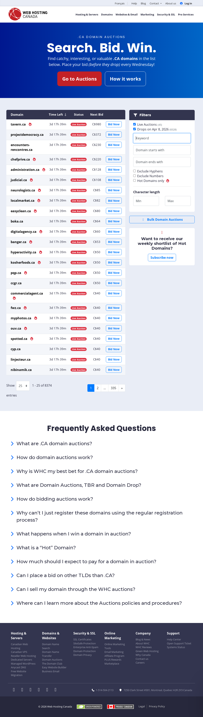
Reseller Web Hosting (23, 656)
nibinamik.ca (21, 370)
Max (171, 201)
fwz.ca (16, 308)
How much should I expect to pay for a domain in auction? (86, 561)
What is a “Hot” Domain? (46, 548)
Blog (143, 3)
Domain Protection (84, 651)
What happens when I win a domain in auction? (73, 534)
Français (119, 3)
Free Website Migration (18, 673)
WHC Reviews (144, 647)
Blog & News (143, 639)
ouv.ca (16, 328)
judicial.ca (19, 180)
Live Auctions (149, 124)
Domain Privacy (82, 655)
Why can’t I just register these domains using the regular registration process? (99, 516)
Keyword (142, 138)
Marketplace (111, 663)
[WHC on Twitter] (23, 690)
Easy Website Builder (54, 667)
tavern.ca (19, 124)
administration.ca (25, 169)
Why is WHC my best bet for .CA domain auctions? (77, 471)
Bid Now (114, 124)
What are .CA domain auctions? (54, 443)
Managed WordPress (23, 663)
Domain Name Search (50, 646)
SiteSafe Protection (84, 643)
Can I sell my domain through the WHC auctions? (75, 589)
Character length (146, 192)
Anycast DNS (18, 667)
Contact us (142, 659)
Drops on (157, 129)
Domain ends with (149, 162)
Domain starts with (150, 150)
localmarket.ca (23, 200)
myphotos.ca (21, 318)
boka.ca (17, 221)
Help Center (174, 639)
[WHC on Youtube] (48, 690)
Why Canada (143, 655)
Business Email (50, 671)
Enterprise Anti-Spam (85, 647)
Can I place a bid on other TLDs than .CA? (65, 575)
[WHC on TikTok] (56, 690)
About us (170, 3)
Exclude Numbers (150, 176)
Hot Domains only (153, 181)
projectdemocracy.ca (27, 134)
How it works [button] (125, 78)
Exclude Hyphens (150, 171)
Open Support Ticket (179, 643)
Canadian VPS (19, 652)
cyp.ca (16, 349)
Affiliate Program (114, 656)
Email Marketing (114, 652)
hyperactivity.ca (24, 252)
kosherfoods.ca (23, 262)
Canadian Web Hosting (19, 646)
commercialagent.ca (27, 293)
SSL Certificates (82, 639)
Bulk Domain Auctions (162, 219)
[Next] (122, 388)
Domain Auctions (52, 659)
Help (134, 3)
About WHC (142, 643)
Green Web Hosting (147, 651)
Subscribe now (161, 257)
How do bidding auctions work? (54, 499)
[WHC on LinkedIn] (32, 690)
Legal (142, 706)
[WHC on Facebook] (15, 690)
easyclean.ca (21, 211)
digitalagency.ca (24, 231)
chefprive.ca (21, 159)
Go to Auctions (79, 78)
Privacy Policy (157, 706)
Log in (186, 3)
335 (113, 388)
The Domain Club (52, 663)
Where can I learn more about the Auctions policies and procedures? (99, 603)
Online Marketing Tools (114, 646)
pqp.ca (16, 273)
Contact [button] (155, 3)
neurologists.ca (23, 190)
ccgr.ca (16, 283)
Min (138, 201)
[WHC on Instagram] (40, 690)
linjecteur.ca (21, 359)
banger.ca (19, 242)
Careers (140, 662)
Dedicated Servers (21, 659)
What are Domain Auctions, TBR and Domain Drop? (78, 485)
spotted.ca (19, 339)
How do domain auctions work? (54, 457)
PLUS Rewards (112, 659)
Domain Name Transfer (50, 654)
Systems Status (176, 647)
